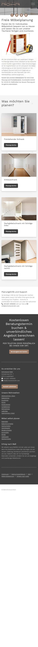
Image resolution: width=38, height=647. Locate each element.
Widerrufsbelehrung (8, 476)
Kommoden (5, 432)
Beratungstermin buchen (19, 351)
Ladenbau (5, 411)
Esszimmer (5, 400)
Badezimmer (5, 398)
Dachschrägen (6, 426)
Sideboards (5, 437)
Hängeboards (6, 428)
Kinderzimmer (6, 404)
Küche (3, 402)
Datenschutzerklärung (18, 474)
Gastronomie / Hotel (8, 413)
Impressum (5, 474)
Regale (4, 434)
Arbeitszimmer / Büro (8, 396)
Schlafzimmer (6, 407)
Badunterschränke (7, 424)
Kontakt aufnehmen (9, 386)
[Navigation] (32, 4)
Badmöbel (5, 421)
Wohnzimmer (6, 409)
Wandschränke (6, 439)
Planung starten (11, 145)
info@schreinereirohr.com (10, 306)
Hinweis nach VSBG (23, 476)
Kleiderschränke (7, 430)
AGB (29, 474)
